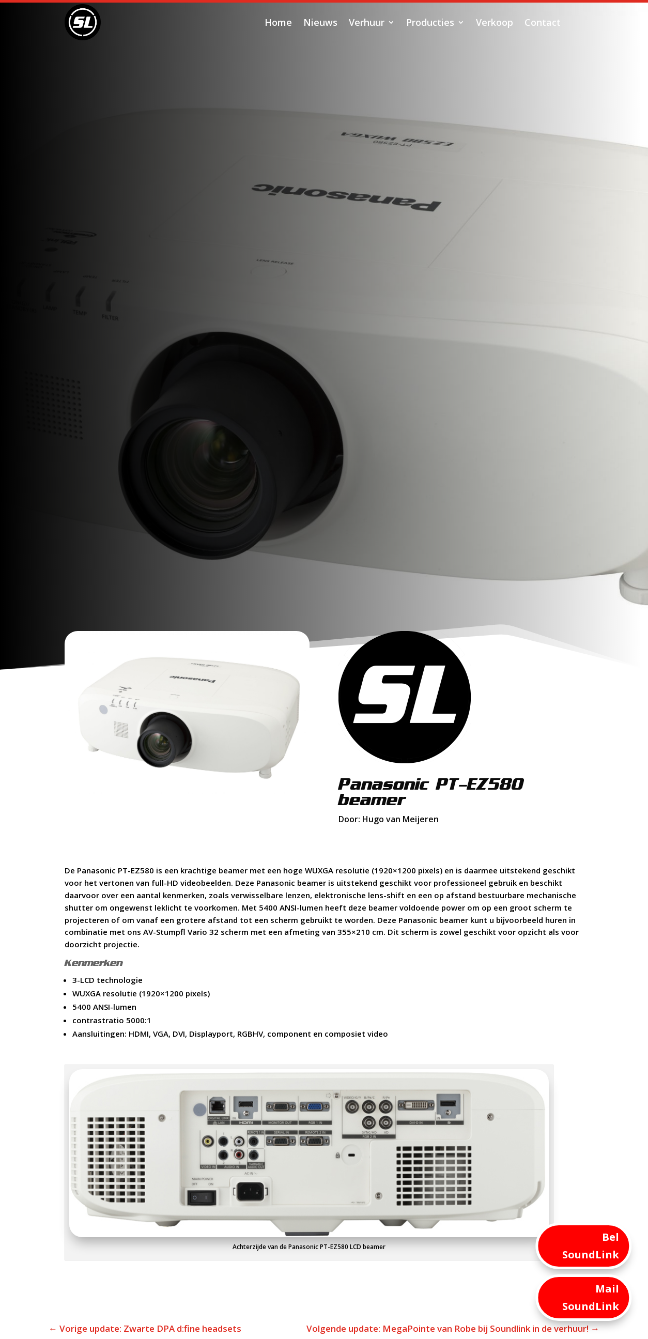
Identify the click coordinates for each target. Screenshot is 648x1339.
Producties (430, 22)
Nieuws (320, 22)
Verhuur (366, 22)
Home (278, 22)
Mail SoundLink (590, 1297)
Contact (542, 22)
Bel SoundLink (590, 1245)
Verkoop (494, 22)
